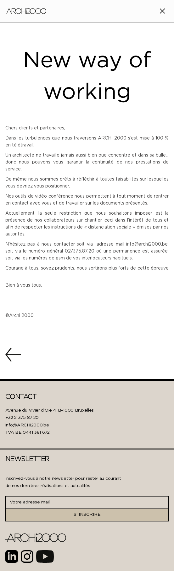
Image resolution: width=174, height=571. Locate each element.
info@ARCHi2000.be (27, 425)
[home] (25, 11)
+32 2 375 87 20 (22, 417)
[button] (162, 11)
